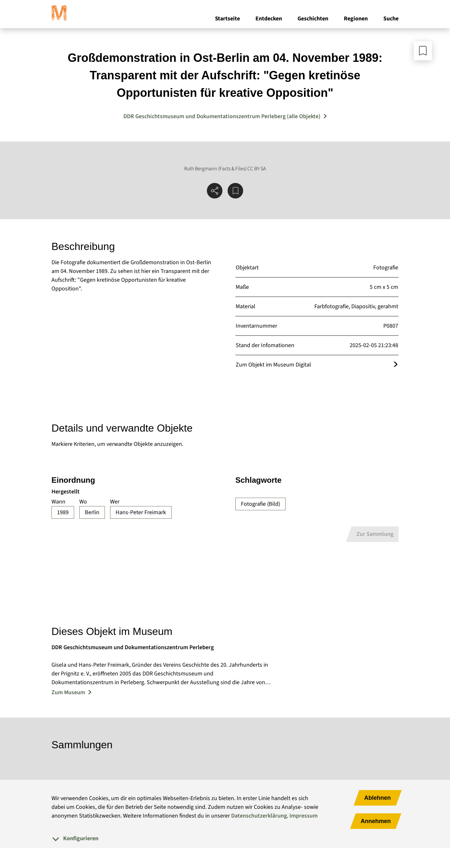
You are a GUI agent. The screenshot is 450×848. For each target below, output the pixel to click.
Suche (391, 19)
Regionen (356, 19)
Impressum (303, 816)
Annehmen (376, 821)
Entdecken (268, 19)
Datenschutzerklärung (259, 816)
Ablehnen (377, 798)
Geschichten (313, 19)
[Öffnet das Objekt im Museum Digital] (395, 364)
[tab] (225, 838)
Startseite (227, 19)
